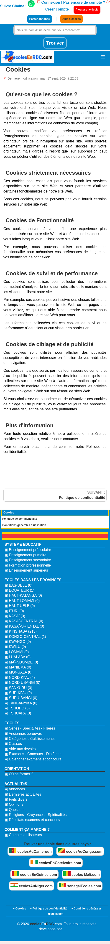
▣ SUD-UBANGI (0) (21, 698)
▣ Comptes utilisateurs (23, 835)
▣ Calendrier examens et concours (33, 759)
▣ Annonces (15, 789)
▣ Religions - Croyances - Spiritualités (36, 815)
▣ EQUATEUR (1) (19, 590)
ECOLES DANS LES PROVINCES (33, 580)
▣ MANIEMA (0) (18, 667)
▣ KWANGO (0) (18, 642)
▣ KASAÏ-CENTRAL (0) (24, 621)
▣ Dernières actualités (23, 794)
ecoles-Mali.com (81, 874)
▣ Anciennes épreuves (23, 733)
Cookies (8, 512)
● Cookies (19, 908)
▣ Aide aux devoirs (20, 749)
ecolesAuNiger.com (31, 885)
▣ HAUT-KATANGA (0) (23, 595)
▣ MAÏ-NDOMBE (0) (21, 662)
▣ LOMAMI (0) (17, 652)
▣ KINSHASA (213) (21, 631)
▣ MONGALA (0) (19, 672)
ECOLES (12, 723)
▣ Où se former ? (19, 774)
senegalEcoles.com (80, 885)
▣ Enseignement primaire (25, 555)
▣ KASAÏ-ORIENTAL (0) (24, 626)
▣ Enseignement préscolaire (28, 550)
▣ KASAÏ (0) (15, 616)
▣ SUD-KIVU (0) (18, 693)
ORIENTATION (17, 769)
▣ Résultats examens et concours (32, 820)
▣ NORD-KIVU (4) (20, 677)
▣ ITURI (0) (14, 611)
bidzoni (69, 929)
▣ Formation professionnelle (28, 565)
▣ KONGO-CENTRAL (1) (25, 637)
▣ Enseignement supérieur (27, 570)
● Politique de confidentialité (48, 908)
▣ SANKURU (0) (18, 688)
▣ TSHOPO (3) (17, 708)
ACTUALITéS (16, 784)
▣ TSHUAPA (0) (18, 713)
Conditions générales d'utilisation (24, 525)
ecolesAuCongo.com (80, 850)
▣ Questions (15, 810)
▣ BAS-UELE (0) (19, 585)
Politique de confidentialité (19, 518)
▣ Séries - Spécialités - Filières (30, 728)
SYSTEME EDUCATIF (23, 544)
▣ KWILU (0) (15, 647)
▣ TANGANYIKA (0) (21, 703)
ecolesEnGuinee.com (34, 874)
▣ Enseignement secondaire (28, 560)
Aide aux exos (71, 19)
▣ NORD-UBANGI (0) (22, 683)
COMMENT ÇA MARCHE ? (27, 830)
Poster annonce (39, 19)
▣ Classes (13, 744)
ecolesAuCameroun (30, 850)
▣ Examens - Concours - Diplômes (33, 754)
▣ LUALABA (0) (18, 657)
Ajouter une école (87, 9)
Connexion (48, 2)
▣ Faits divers (16, 799)
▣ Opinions (14, 804)
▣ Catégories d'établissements (30, 739)
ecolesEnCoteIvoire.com (56, 862)
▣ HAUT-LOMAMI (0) (22, 601)
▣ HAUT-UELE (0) (20, 606)
